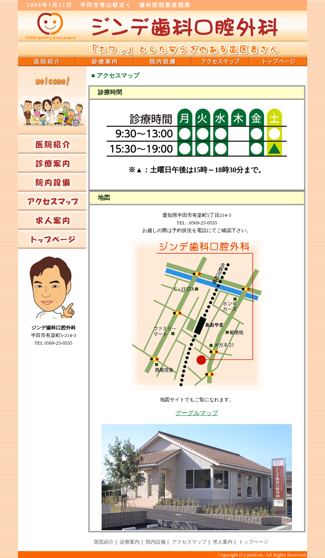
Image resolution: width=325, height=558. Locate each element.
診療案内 (130, 542)
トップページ (253, 542)
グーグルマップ (196, 413)
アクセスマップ (189, 542)
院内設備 (156, 542)
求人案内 (223, 542)
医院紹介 (104, 542)
